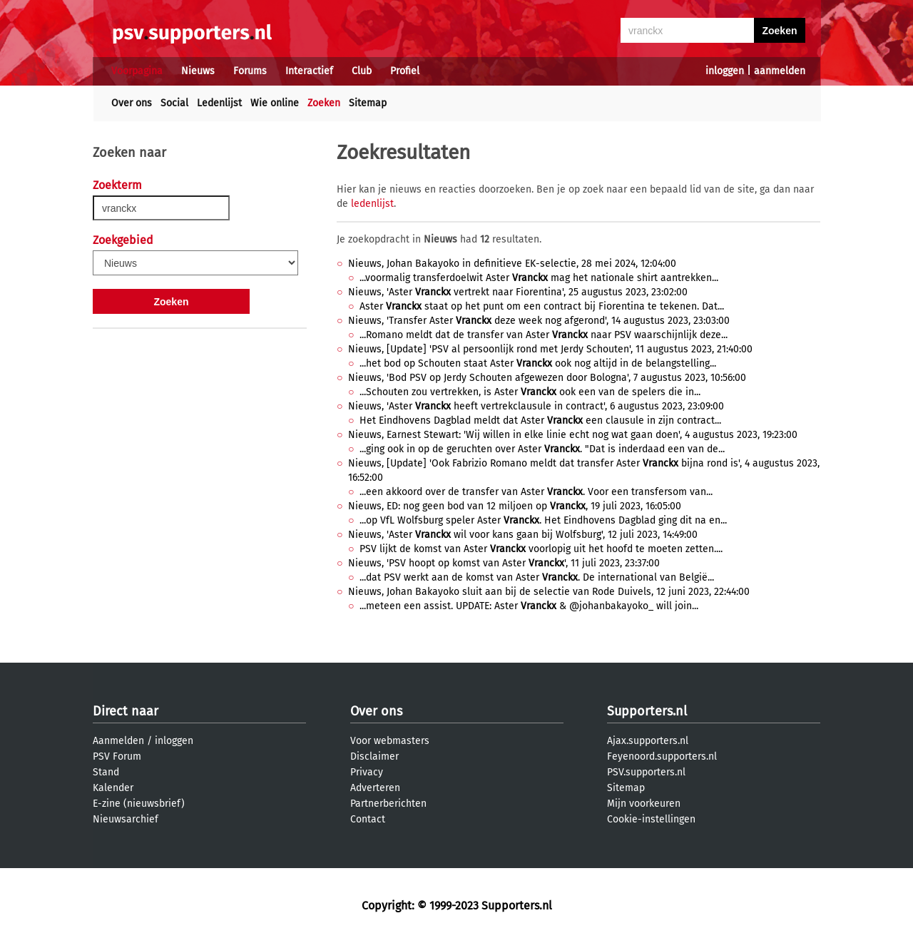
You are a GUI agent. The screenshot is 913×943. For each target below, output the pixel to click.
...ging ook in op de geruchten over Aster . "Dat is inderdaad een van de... (542, 449)
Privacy (366, 772)
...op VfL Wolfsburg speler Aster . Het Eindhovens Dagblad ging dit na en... (543, 520)
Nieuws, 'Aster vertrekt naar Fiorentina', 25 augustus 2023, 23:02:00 (518, 292)
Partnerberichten (388, 803)
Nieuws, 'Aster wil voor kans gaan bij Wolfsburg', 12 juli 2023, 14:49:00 (523, 535)
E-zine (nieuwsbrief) (139, 803)
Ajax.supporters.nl (647, 741)
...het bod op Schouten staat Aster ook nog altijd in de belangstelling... (537, 363)
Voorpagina (137, 71)
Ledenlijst (219, 103)
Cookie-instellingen (651, 819)
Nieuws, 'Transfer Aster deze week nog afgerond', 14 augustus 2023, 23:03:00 (539, 321)
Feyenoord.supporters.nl (662, 756)
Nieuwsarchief (125, 819)
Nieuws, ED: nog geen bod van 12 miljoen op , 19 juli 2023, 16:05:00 (514, 506)
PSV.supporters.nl (646, 772)
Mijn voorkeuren (643, 803)
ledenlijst (372, 204)
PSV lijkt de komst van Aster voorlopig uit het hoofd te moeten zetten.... (541, 549)
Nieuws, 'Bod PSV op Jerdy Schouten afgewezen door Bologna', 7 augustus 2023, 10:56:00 (547, 378)
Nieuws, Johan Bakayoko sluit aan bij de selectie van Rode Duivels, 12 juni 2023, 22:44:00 (549, 592)
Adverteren (375, 788)
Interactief (309, 71)
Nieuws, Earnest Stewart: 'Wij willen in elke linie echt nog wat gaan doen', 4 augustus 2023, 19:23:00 (572, 435)
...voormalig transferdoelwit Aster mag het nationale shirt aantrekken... (538, 278)
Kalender (113, 788)
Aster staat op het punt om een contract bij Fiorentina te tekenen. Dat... (541, 306)
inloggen (724, 71)
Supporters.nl (647, 711)
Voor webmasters (389, 741)
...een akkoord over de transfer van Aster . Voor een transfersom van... (536, 492)
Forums (250, 71)
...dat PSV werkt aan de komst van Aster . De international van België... (536, 577)
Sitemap (368, 103)
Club (362, 71)
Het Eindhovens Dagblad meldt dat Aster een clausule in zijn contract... (540, 420)
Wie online (274, 103)
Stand (106, 772)
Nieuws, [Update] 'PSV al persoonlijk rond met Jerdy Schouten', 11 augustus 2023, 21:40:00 (550, 349)
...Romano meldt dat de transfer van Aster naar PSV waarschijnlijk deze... (543, 335)
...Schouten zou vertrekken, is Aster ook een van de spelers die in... (529, 392)
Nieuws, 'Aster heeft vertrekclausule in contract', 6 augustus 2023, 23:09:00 (536, 406)
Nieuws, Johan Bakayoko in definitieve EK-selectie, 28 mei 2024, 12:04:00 (512, 264)
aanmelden (779, 71)
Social (174, 103)
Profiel (404, 71)
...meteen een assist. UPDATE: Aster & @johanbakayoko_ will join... (528, 606)
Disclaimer (374, 756)
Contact (367, 819)
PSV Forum (117, 756)
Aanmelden (118, 741)
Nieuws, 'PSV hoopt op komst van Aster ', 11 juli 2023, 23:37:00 (504, 563)
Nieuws (198, 71)
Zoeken (323, 103)
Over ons (131, 103)
